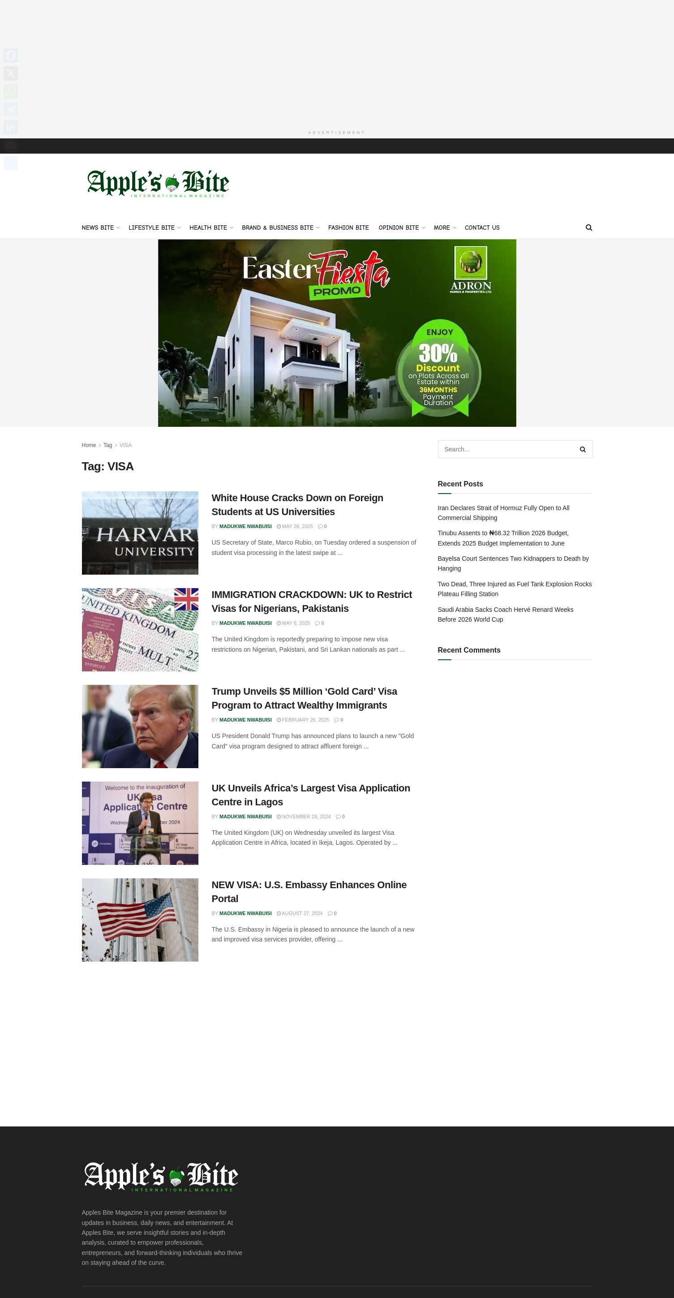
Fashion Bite (348, 228)
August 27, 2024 (300, 913)
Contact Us (482, 228)
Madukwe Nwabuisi (245, 526)
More (442, 228)
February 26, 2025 (303, 719)
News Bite (98, 228)
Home (89, 445)
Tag (107, 445)
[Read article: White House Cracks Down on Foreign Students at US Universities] (140, 533)
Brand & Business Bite (277, 228)
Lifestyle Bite (152, 228)
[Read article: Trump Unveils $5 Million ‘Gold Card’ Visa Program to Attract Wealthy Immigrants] (140, 726)
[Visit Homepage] (160, 185)
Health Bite (208, 228)
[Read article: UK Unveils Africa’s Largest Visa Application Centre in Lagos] (140, 823)
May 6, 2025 (293, 623)
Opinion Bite (399, 228)
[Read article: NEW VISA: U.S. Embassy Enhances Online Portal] (140, 920)
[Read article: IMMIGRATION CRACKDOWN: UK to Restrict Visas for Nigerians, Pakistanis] (140, 629)
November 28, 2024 (304, 816)
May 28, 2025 (295, 526)
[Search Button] (589, 227)
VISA (126, 445)
